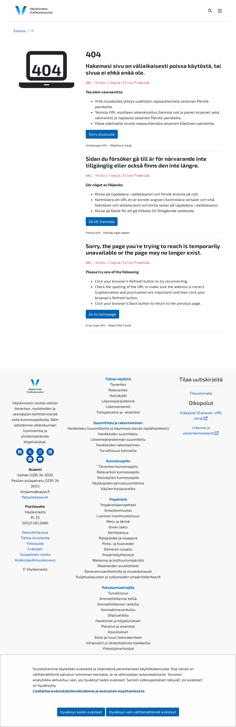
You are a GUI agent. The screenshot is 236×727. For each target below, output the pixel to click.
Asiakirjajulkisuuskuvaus (35, 560)
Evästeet (35, 549)
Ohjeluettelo (118, 615)
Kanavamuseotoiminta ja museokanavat (118, 571)
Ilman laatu (118, 527)
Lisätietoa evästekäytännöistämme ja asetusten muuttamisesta (89, 691)
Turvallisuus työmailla (118, 450)
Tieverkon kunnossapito (118, 466)
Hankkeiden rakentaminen (118, 445)
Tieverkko (118, 384)
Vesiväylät (118, 395)
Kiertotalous (118, 532)
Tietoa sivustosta (35, 537)
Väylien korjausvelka (118, 488)
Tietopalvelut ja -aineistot (118, 412)
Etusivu (20, 30)
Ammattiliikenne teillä (118, 598)
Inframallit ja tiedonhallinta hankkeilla (118, 643)
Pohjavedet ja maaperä (118, 538)
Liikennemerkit (118, 406)
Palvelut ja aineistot (118, 626)
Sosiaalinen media (35, 554)
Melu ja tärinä (118, 521)
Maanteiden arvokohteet (118, 565)
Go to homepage (102, 314)
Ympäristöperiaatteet (118, 504)
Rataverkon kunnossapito (118, 472)
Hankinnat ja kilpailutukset (118, 620)
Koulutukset (118, 632)
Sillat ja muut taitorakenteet (118, 637)
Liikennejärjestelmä (118, 401)
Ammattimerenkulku (118, 609)
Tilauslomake (201, 393)
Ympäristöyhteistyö (118, 554)
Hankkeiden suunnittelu (118, 434)
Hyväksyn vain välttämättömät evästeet (142, 712)
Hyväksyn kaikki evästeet (81, 712)
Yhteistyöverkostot (118, 648)
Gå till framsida (102, 221)
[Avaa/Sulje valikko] (220, 10)
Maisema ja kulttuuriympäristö (118, 560)
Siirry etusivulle (102, 134)
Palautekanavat (35, 497)
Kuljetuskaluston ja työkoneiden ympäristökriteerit (118, 577)
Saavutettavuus (35, 532)
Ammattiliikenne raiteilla (118, 604)
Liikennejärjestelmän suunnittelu (118, 439)
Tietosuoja (35, 543)
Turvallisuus (118, 593)
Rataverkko (118, 390)
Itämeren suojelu (118, 549)
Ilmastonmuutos (118, 510)
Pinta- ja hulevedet (118, 543)
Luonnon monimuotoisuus (118, 516)
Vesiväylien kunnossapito (118, 477)
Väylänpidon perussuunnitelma (118, 483)
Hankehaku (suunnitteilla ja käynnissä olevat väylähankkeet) (118, 428)
